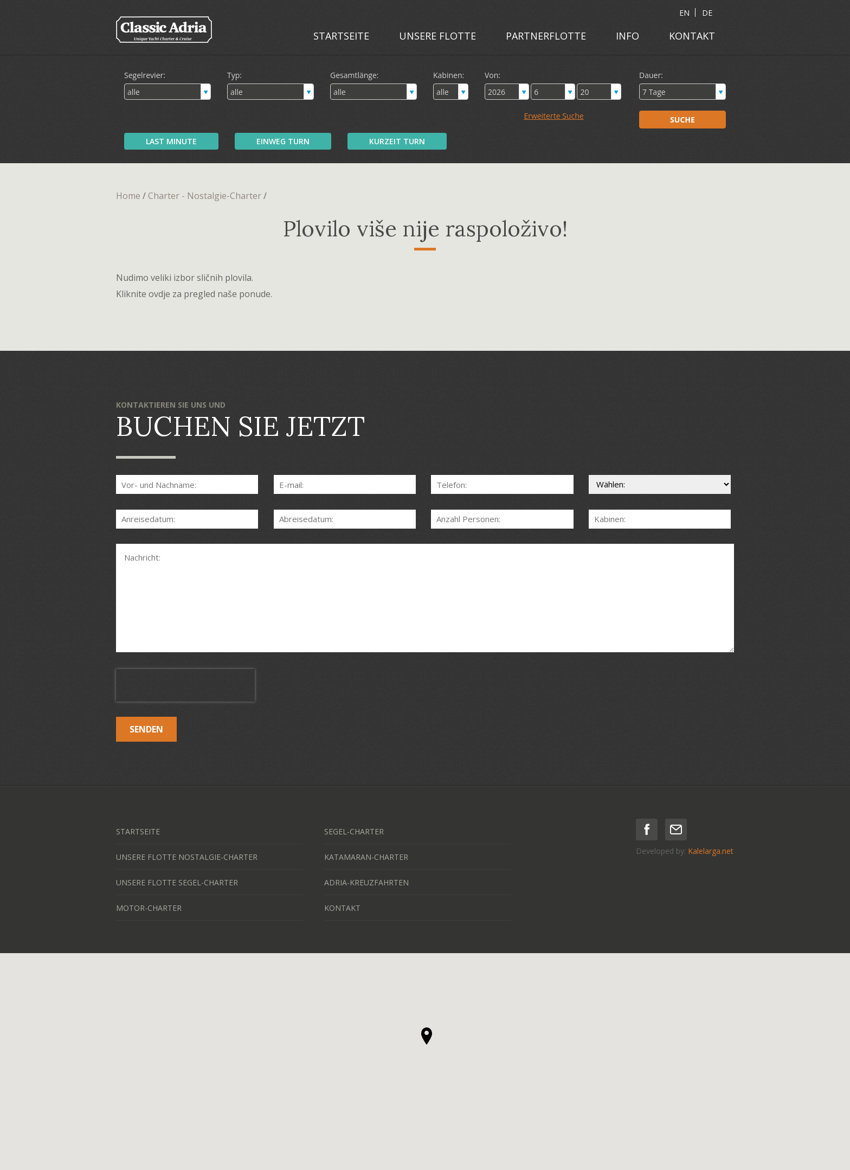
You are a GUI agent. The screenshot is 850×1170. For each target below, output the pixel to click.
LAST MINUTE (171, 141)
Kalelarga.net (710, 851)
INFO (627, 35)
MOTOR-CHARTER (149, 908)
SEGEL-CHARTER (354, 831)
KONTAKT (692, 35)
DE (707, 13)
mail (676, 829)
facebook (647, 829)
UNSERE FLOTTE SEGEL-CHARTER (177, 882)
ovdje (159, 294)
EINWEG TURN (283, 141)
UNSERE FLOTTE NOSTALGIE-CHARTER (186, 857)
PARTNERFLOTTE (546, 35)
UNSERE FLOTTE (437, 35)
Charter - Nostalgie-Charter (204, 196)
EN (684, 13)
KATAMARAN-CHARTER (366, 857)
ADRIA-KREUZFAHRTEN (366, 882)
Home (128, 196)
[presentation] (185, 685)
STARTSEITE (341, 35)
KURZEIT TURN (397, 141)
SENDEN (146, 729)
